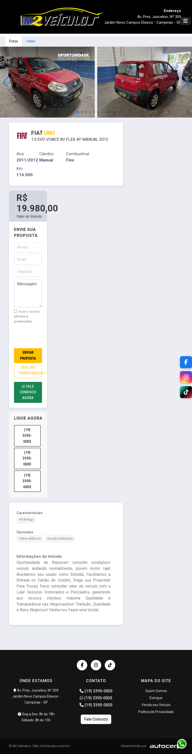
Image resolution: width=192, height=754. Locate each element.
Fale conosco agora (28, 392)
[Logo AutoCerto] (165, 746)
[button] (186, 82)
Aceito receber (27, 316)
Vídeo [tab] (31, 41)
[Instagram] (186, 377)
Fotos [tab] (13, 41)
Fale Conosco (96, 719)
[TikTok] (186, 392)
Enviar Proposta (28, 355)
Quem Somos (156, 691)
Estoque (156, 698)
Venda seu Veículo (156, 705)
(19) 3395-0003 (27, 436)
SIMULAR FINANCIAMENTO (30, 370)
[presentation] (52, 336)
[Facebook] (186, 362)
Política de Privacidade (156, 712)
